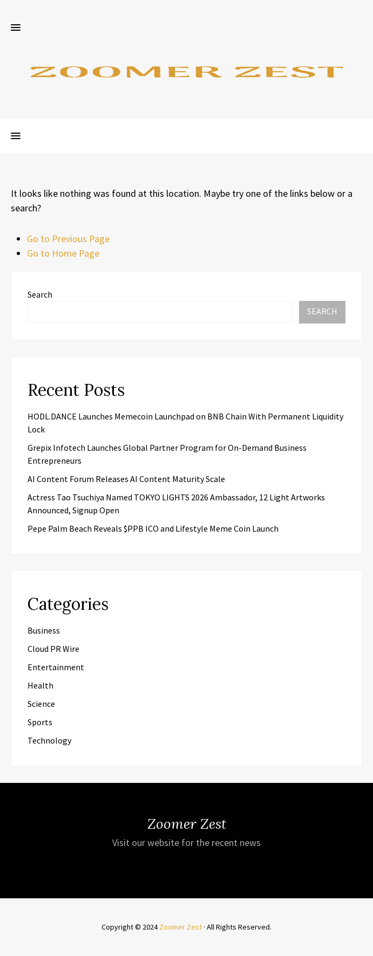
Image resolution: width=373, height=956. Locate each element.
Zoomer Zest (180, 927)
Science (41, 703)
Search (40, 294)
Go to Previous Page (68, 238)
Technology (49, 740)
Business (44, 630)
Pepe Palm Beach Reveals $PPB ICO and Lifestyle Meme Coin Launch (153, 528)
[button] (16, 28)
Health (40, 685)
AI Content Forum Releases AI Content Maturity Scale (126, 478)
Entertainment (56, 667)
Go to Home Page (63, 253)
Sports (40, 722)
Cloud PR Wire (53, 648)
